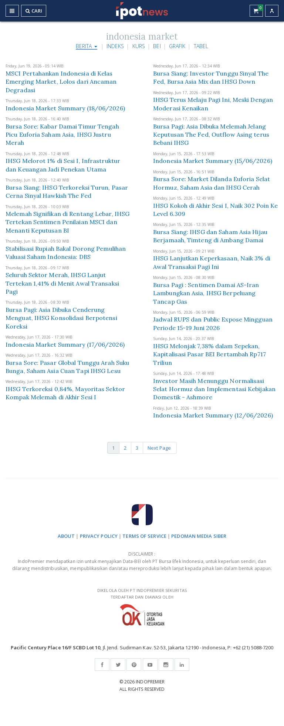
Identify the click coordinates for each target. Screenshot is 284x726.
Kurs (138, 46)
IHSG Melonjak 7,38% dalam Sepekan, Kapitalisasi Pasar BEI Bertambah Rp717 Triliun (209, 354)
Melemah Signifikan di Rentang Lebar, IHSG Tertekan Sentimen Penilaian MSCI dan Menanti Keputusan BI (67, 222)
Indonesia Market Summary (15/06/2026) (212, 160)
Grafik (177, 46)
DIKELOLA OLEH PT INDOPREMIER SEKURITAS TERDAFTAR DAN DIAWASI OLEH (142, 606)
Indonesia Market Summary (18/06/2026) (65, 108)
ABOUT (66, 536)
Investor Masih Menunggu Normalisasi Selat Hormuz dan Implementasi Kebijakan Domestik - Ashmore (214, 389)
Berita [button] (86, 46)
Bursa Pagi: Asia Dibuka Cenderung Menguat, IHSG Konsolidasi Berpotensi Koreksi (61, 318)
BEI (156, 46)
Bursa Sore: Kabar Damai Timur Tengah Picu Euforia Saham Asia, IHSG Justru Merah (62, 135)
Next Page (160, 447)
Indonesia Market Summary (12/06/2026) (213, 415)
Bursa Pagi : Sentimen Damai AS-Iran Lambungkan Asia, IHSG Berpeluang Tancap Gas (206, 293)
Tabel (201, 46)
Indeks (115, 46)
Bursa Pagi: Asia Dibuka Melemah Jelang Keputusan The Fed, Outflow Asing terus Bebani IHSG (211, 135)
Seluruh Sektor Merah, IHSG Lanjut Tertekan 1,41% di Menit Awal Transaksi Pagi (62, 283)
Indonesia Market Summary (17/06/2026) (65, 344)
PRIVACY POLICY (99, 536)
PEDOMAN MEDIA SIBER (198, 536)
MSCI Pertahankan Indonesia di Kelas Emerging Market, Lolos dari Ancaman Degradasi (61, 82)
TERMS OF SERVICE (144, 536)
